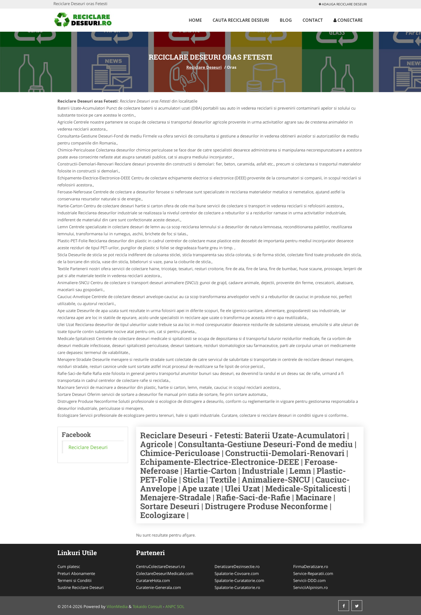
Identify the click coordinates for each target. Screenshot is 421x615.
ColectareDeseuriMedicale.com (164, 573)
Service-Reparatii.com (313, 573)
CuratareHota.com (153, 580)
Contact (313, 20)
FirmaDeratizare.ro (310, 566)
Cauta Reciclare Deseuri (241, 20)
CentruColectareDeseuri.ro (160, 566)
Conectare (348, 20)
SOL (180, 606)
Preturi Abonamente (76, 573)
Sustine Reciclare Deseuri (80, 587)
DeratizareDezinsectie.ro (237, 566)
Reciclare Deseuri (204, 67)
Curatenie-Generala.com (158, 587)
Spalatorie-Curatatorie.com (239, 580)
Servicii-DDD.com (309, 580)
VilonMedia (117, 606)
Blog (286, 20)
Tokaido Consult (147, 606)
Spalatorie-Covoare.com (237, 573)
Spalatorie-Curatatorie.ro (237, 587)
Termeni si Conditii (74, 580)
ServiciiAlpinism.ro (310, 587)
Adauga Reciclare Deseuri (343, 4)
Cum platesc (68, 566)
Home (195, 20)
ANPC (170, 606)
